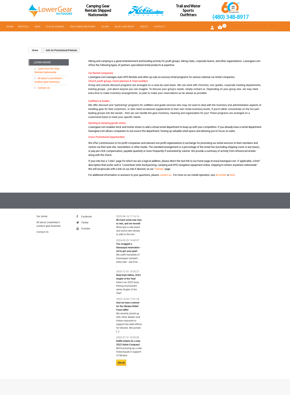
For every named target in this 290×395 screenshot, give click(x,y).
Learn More (42, 62)
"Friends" (159, 168)
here (232, 174)
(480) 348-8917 (230, 17)
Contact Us (43, 87)
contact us (165, 174)
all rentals (220, 174)
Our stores (41, 216)
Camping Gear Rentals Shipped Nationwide (98, 10)
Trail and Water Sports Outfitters (188, 10)
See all (121, 362)
